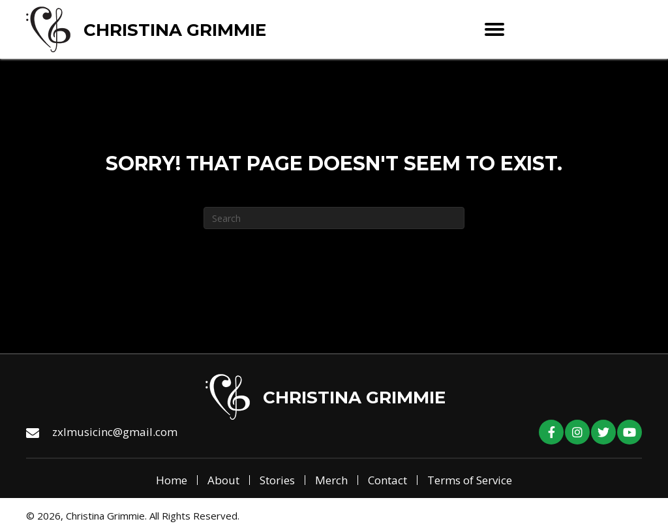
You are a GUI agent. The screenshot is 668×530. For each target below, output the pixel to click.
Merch (331, 480)
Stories (277, 480)
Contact (387, 480)
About (223, 480)
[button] (551, 432)
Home (171, 480)
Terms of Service (469, 480)
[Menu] (494, 29)
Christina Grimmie (175, 30)
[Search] (334, 218)
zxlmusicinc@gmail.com (114, 431)
